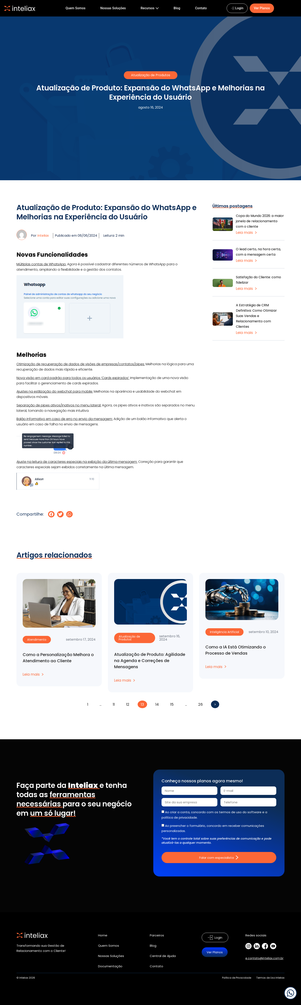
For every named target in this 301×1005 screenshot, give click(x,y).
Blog (153, 945)
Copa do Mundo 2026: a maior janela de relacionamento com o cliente (260, 221)
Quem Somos (108, 945)
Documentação (110, 966)
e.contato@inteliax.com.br (264, 958)
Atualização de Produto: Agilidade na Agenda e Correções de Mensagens (149, 661)
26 (202, 704)
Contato (156, 966)
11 (115, 704)
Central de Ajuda (163, 956)
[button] (51, 514)
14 (158, 704)
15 (173, 704)
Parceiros (157, 935)
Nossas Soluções (111, 956)
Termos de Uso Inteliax (270, 977)
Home (102, 935)
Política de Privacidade (236, 977)
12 (129, 704)
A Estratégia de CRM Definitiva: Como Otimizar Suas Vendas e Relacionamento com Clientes (256, 316)
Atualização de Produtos (150, 75)
